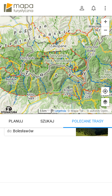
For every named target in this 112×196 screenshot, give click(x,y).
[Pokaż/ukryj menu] (105, 8)
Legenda (60, 111)
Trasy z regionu (19, 136)
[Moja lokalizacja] (105, 91)
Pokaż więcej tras (56, 180)
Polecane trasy (87, 121)
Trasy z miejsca (51, 136)
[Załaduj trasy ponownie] (102, 136)
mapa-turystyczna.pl (18, 8)
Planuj (16, 121)
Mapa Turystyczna (83, 111)
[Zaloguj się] (82, 8)
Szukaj (47, 121)
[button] (105, 23)
